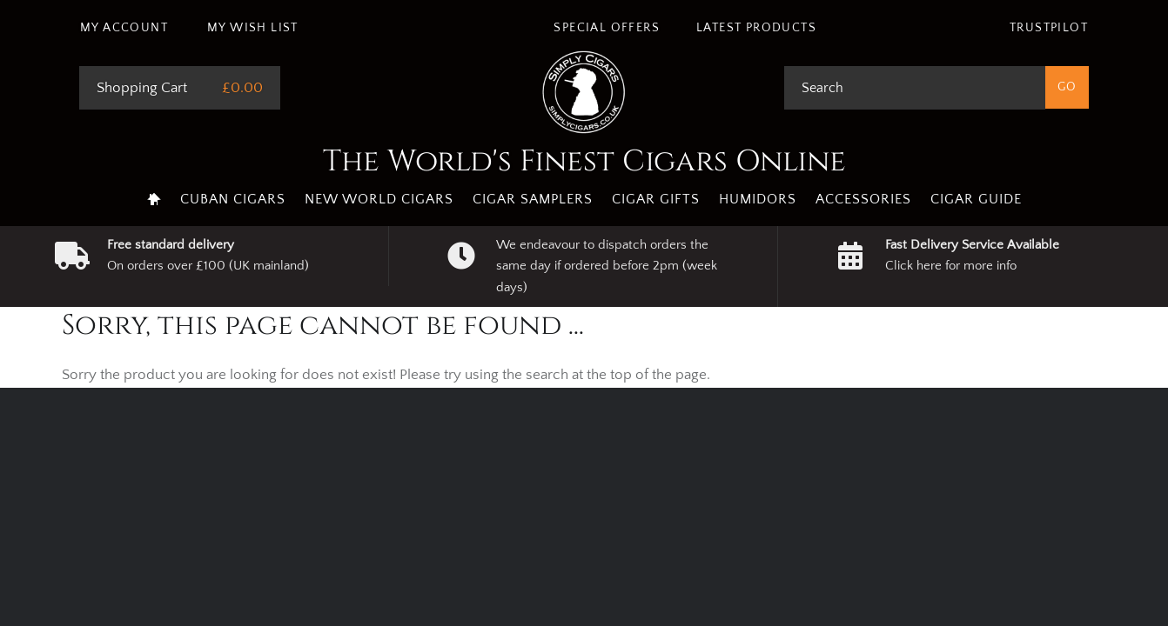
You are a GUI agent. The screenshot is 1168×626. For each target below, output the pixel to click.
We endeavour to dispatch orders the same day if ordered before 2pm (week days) (606, 266)
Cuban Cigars (232, 199)
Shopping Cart (142, 88)
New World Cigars (379, 199)
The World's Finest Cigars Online (584, 162)
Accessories (863, 199)
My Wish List (253, 28)
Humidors (757, 199)
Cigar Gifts (656, 199)
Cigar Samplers (533, 199)
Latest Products (756, 28)
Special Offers (607, 28)
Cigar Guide (976, 199)
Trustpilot (1049, 28)
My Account (124, 28)
